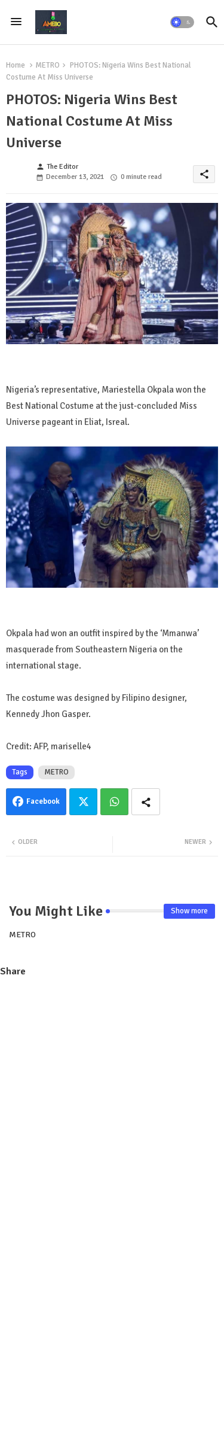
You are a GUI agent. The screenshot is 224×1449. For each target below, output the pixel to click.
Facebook (43, 801)
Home (15, 65)
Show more (189, 911)
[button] (182, 22)
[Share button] (145, 801)
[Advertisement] (112, 1103)
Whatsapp (114, 801)
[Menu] (16, 22)
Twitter (83, 801)
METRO (47, 65)
